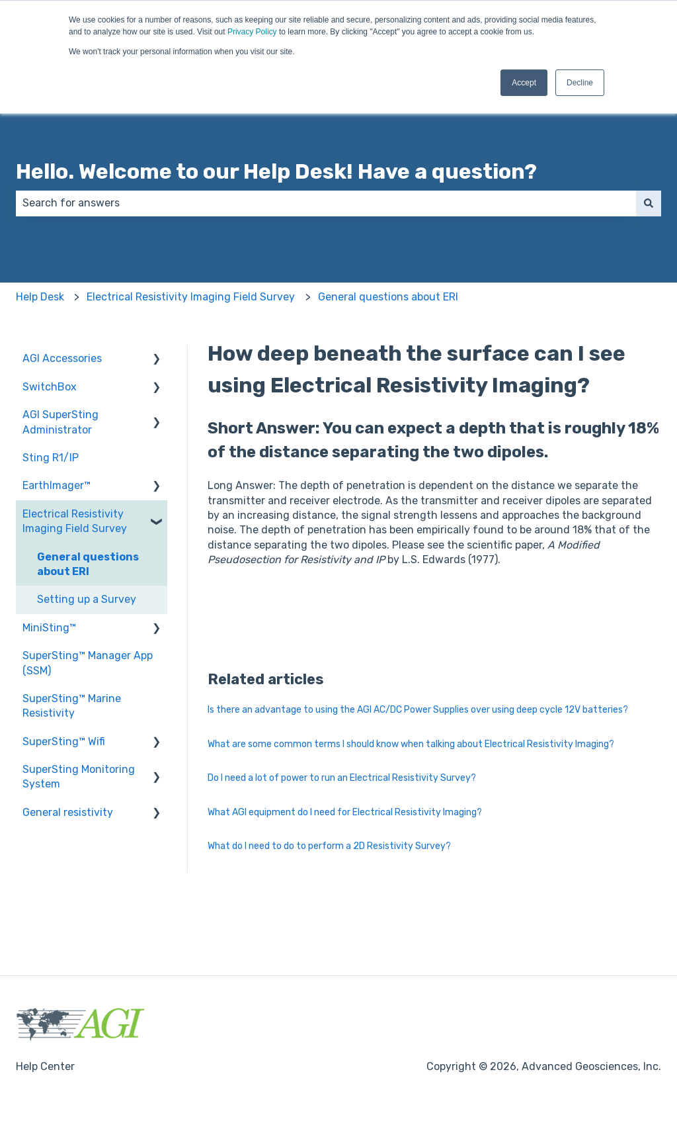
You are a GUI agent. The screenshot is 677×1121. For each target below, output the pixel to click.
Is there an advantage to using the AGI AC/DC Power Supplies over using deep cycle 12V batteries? (418, 709)
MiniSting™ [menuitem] (49, 627)
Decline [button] (580, 82)
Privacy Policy (252, 31)
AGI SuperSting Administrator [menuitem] (60, 421)
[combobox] (326, 203)
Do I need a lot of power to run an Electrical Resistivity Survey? (342, 778)
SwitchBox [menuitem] (49, 387)
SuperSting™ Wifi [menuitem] (63, 741)
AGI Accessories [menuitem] (62, 358)
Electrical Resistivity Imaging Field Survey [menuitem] (74, 521)
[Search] (648, 203)
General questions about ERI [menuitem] (88, 564)
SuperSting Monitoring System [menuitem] (78, 776)
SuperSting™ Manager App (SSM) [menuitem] (87, 662)
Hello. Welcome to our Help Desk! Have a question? (276, 171)
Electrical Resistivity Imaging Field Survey (191, 297)
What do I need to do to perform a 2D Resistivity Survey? (329, 846)
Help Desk (40, 297)
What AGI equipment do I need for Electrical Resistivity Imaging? (345, 812)
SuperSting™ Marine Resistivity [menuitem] (71, 705)
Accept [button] (524, 82)
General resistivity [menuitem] (67, 812)
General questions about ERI (388, 297)
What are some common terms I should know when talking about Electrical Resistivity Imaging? (411, 744)
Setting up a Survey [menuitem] (86, 599)
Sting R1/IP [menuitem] (50, 457)
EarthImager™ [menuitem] (56, 485)
